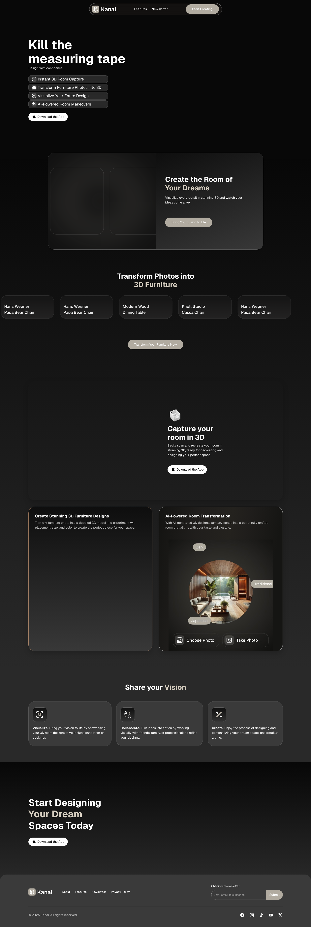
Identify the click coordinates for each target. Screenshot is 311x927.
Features (140, 9)
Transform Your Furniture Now (155, 344)
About (66, 892)
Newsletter (160, 9)
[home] (104, 9)
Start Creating (202, 9)
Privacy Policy (120, 892)
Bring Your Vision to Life (188, 222)
